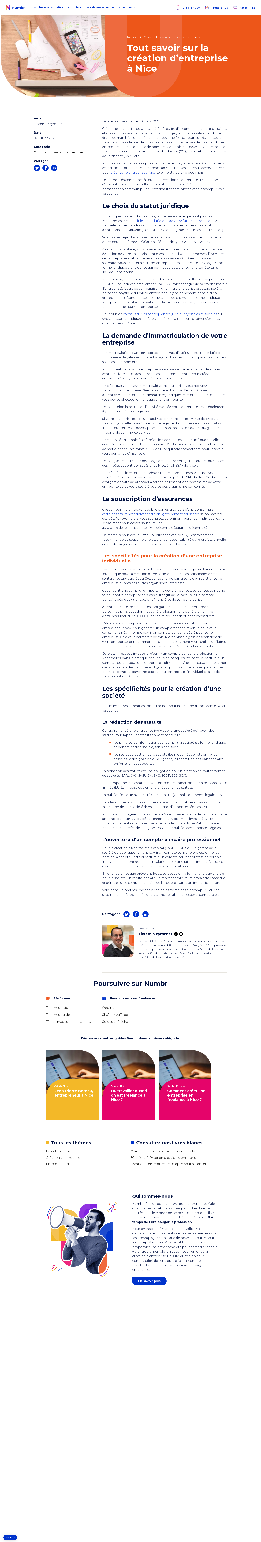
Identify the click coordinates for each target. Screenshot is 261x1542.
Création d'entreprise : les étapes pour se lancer (168, 1164)
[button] (10, 1537)
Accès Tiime (244, 7)
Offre (59, 7)
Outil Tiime (74, 7)
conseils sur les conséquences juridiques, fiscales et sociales (170, 314)
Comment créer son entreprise (58, 152)
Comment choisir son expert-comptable (163, 1151)
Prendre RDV (216, 7)
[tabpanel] (74, 1085)
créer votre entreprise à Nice (133, 172)
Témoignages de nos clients (68, 1022)
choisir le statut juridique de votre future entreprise (169, 221)
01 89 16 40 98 (188, 7)
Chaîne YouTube (115, 1014)
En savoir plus (149, 1281)
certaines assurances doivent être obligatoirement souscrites (151, 514)
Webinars (109, 1007)
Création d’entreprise (63, 1157)
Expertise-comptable (63, 1151)
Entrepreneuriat (59, 1164)
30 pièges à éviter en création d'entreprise (164, 1157)
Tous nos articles (59, 1007)
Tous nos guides (58, 1014)
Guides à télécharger (118, 1022)
